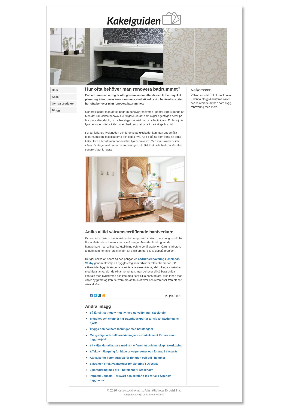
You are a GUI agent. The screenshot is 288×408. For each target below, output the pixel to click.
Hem (55, 90)
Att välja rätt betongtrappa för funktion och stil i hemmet (127, 357)
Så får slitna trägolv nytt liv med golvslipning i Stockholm (128, 312)
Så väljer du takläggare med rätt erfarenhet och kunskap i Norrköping (136, 345)
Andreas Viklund (155, 394)
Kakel (55, 96)
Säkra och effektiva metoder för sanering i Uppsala (124, 363)
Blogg (56, 110)
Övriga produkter (63, 103)
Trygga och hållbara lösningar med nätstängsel (121, 328)
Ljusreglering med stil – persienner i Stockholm (121, 369)
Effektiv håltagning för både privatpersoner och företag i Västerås (134, 351)
